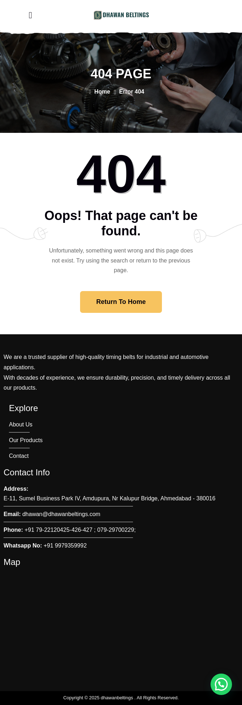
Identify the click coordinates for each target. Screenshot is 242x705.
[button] (221, 684)
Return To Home (121, 301)
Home (99, 92)
